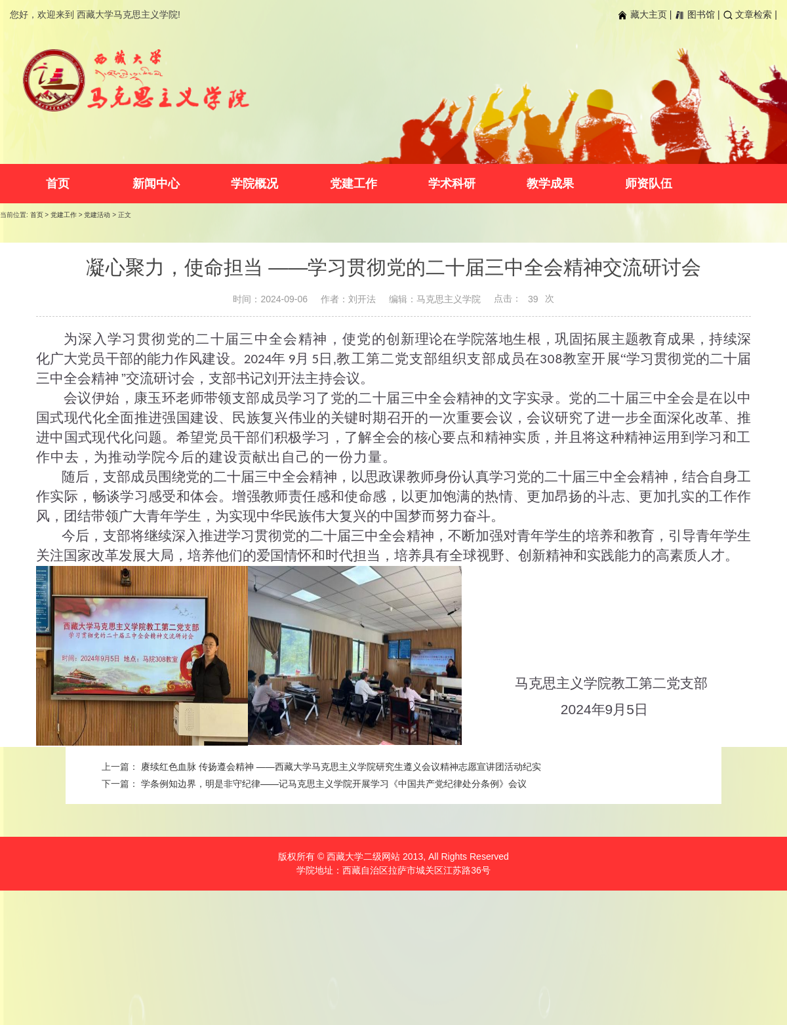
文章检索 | (750, 14)
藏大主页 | (644, 14)
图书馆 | (696, 14)
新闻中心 (156, 183)
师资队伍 (648, 183)
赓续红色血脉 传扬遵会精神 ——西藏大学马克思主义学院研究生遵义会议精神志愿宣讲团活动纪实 (341, 766)
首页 (58, 183)
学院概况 (254, 183)
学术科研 (451, 183)
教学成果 (550, 183)
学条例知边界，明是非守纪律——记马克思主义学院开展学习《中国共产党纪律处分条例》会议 (334, 783)
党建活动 (97, 214)
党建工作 (353, 183)
